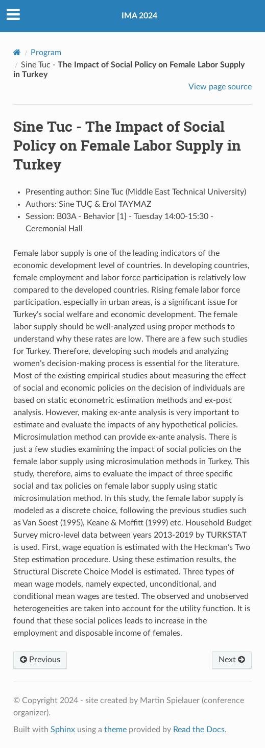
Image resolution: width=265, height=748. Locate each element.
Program (46, 53)
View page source (220, 87)
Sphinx (63, 730)
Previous (40, 660)
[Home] (17, 52)
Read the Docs (199, 730)
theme (115, 730)
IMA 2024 (139, 16)
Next (232, 660)
